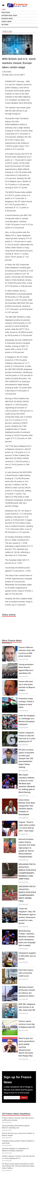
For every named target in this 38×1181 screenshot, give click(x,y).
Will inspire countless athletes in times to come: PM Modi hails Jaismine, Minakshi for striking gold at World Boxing (27, 783)
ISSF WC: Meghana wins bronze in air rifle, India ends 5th (27, 1007)
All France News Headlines (16, 1113)
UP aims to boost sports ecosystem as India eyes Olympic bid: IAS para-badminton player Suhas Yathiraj (26, 758)
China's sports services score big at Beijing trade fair (27, 1024)
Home (4, 9)
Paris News (6, 12)
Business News (7, 18)
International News (9, 15)
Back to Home (7, 31)
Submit (23, 1098)
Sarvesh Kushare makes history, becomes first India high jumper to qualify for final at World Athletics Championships (27, 848)
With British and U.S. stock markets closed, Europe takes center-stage (19, 63)
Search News (7, 22)
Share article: (9, 614)
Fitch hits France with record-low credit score (26, 973)
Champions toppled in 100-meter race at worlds (27, 956)
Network (5, 25)
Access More (6, 643)
